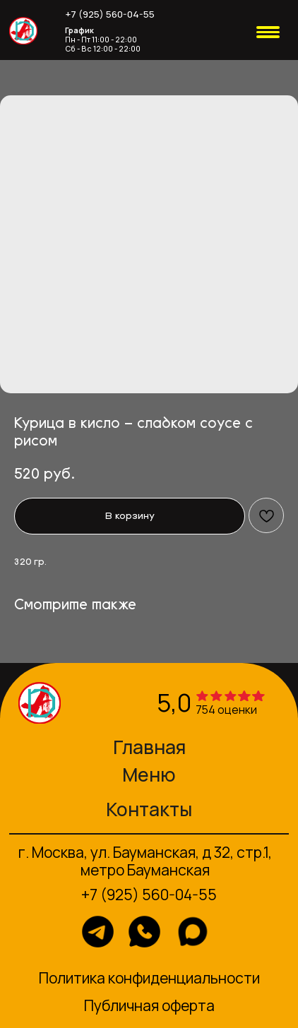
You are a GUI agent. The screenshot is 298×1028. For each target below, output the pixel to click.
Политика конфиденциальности (149, 978)
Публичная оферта (149, 1005)
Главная (149, 747)
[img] (23, 31)
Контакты (149, 809)
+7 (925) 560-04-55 (110, 14)
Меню (149, 774)
